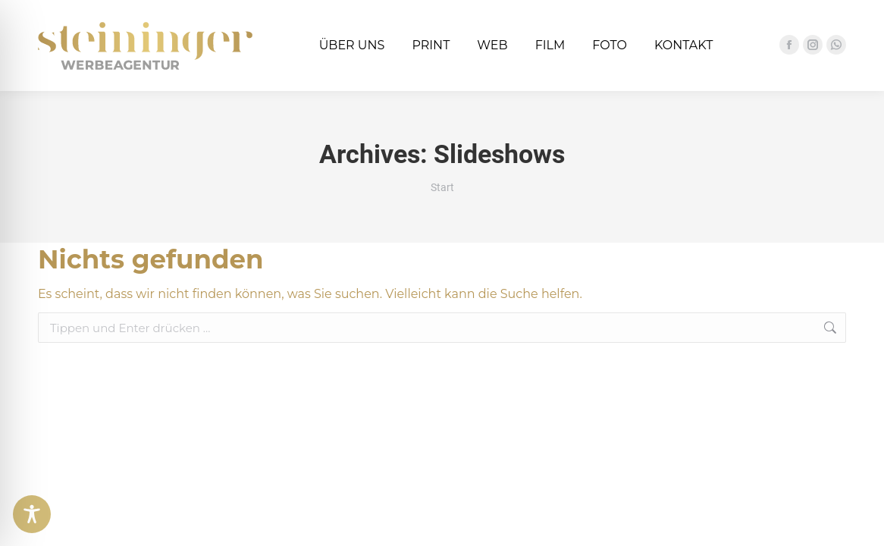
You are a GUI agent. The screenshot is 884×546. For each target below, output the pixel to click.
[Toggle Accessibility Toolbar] (31, 514)
